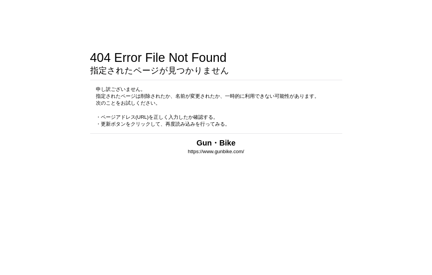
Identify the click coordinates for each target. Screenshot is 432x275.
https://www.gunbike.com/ (216, 151)
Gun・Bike (215, 143)
